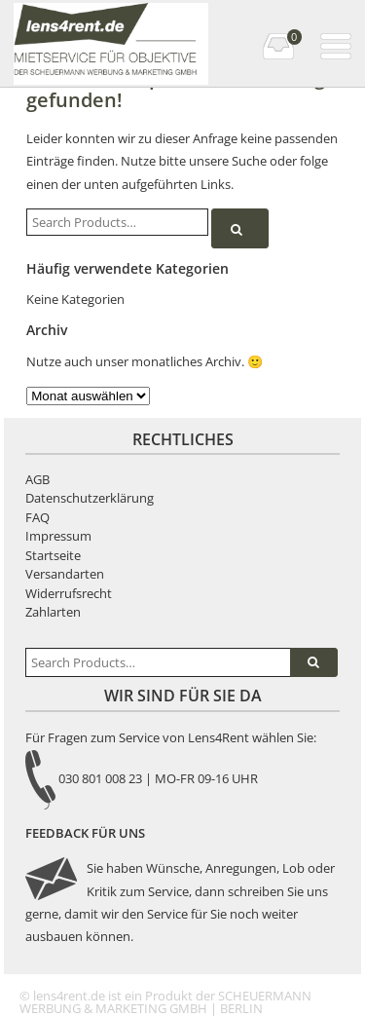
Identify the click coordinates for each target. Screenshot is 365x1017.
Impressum (58, 536)
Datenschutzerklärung (89, 498)
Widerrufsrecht (68, 593)
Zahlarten (53, 612)
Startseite (53, 555)
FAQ (37, 517)
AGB (37, 479)
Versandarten (64, 574)
